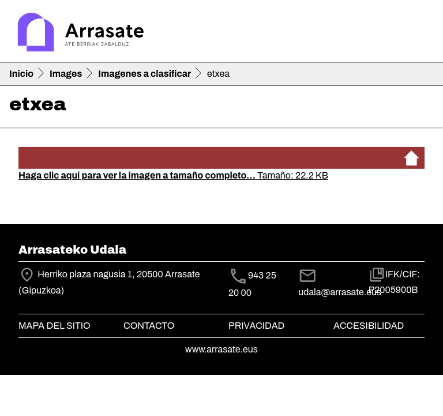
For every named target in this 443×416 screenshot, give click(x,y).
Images (66, 74)
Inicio (21, 74)
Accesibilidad (368, 325)
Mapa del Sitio (54, 325)
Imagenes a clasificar (144, 74)
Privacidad (256, 325)
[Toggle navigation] (417, 33)
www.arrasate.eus (221, 349)
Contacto (148, 325)
